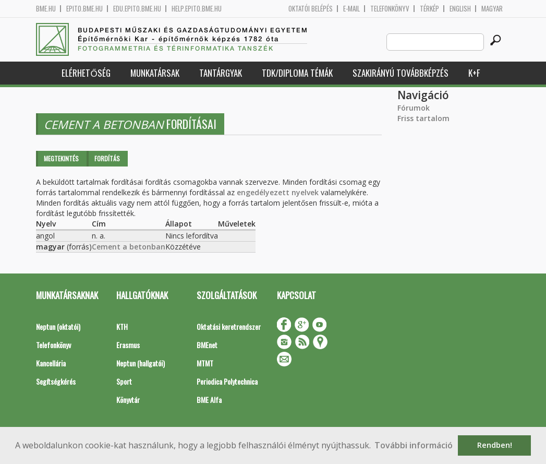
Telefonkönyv (389, 8)
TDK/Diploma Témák (297, 72)
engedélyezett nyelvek (278, 192)
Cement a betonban (128, 247)
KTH (122, 326)
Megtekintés (61, 158)
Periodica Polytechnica (227, 381)
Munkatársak (154, 72)
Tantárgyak (220, 72)
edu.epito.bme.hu (137, 8)
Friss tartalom (423, 118)
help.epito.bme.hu (197, 8)
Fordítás (107, 158)
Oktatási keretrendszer (229, 326)
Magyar (492, 8)
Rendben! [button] (494, 445)
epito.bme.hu (84, 8)
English (460, 8)
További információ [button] (413, 445)
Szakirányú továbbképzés (400, 72)
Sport (124, 381)
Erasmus (128, 344)
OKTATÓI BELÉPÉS (310, 8)
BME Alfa (209, 399)
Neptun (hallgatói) (140, 363)
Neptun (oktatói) (58, 326)
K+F (474, 72)
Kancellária (51, 363)
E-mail (351, 8)
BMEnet (207, 344)
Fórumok (413, 108)
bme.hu (46, 8)
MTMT (205, 363)
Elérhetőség (86, 72)
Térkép (429, 8)
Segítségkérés (56, 381)
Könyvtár (128, 399)
